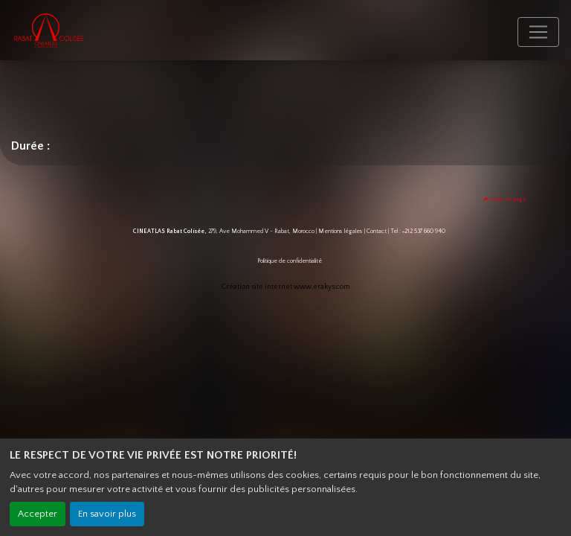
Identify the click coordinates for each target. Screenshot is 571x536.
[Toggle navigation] (538, 32)
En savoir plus (107, 513)
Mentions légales (340, 231)
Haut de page (504, 199)
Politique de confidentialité (289, 261)
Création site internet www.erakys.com (286, 287)
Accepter (37, 513)
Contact (377, 231)
